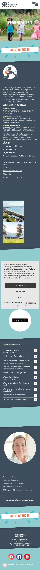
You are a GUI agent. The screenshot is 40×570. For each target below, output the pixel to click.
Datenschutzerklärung (23, 305)
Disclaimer (29, 564)
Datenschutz (20, 564)
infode (22, 543)
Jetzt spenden (20, 49)
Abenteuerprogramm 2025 (12, 171)
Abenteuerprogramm (10, 177)
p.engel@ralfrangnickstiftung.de (20, 490)
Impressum (10, 564)
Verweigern (20, 291)
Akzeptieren (20, 285)
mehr (20, 297)
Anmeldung (7, 167)
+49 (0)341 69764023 (21, 545)
